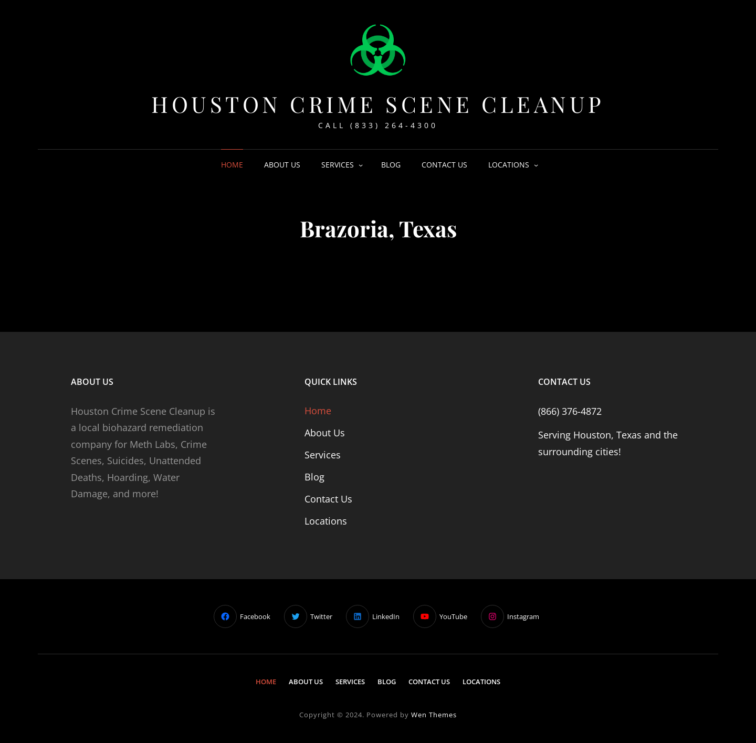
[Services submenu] (361, 165)
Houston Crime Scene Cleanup (378, 104)
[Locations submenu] (536, 165)
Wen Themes (434, 714)
